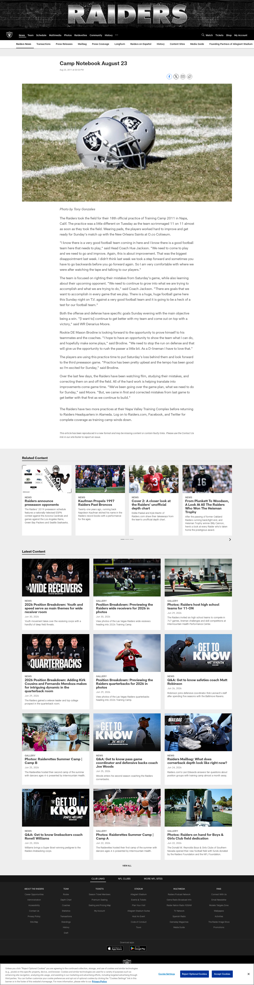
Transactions (66, 916)
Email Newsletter (218, 899)
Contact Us (34, 911)
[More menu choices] (116, 35)
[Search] (203, 35)
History (66, 927)
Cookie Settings (166, 974)
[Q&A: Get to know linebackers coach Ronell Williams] (55, 822)
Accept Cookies (222, 974)
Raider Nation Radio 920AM (179, 905)
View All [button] (127, 865)
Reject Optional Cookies (194, 974)
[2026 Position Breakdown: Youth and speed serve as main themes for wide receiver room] (55, 594)
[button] (122, 539)
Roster (66, 894)
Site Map (34, 922)
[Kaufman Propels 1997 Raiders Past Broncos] (100, 495)
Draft (66, 933)
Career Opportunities (34, 894)
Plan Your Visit (138, 905)
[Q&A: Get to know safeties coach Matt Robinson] (198, 668)
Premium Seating (99, 899)
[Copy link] (189, 77)
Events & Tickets (138, 899)
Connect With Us (219, 894)
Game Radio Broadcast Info (179, 899)
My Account (99, 911)
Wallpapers (219, 911)
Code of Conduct (139, 922)
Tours (138, 927)
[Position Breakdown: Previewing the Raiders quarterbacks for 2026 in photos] (127, 669)
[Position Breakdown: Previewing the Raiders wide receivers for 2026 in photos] (127, 594)
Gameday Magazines (179, 922)
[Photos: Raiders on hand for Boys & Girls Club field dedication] (198, 824)
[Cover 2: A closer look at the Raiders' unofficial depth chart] (153, 495)
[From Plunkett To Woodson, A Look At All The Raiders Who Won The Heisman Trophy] (207, 500)
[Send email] (183, 78)
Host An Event (138, 916)
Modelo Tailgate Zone (218, 905)
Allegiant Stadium (139, 894)
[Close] (248, 974)
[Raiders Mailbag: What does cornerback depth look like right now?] (198, 747)
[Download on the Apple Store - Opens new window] (115, 949)
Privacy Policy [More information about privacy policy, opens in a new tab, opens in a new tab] (99, 981)
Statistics (66, 911)
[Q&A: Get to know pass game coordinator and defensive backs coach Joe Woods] (127, 749)
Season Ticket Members (99, 894)
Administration (34, 899)
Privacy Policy (34, 916)
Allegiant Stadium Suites (139, 911)
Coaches (66, 905)
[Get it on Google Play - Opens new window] (138, 950)
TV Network (179, 911)
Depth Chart (66, 899)
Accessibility (34, 905)
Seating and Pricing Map (100, 905)
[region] (127, 974)
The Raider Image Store (218, 922)
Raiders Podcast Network (179, 894)
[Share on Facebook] (169, 78)
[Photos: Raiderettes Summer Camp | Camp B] (55, 747)
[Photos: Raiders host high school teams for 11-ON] (198, 594)
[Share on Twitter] (176, 78)
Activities (219, 916)
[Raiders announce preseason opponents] (46, 496)
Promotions (218, 927)
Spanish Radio (179, 916)
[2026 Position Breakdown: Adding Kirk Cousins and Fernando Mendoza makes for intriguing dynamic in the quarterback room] (55, 671)
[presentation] (230, 540)
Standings (66, 922)
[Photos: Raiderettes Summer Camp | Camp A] (127, 822)
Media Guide (179, 927)
